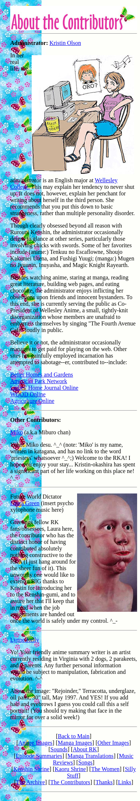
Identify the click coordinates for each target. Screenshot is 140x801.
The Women (105, 769)
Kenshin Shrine (31, 769)
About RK (85, 749)
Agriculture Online (32, 401)
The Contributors (70, 782)
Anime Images (35, 743)
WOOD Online (27, 394)
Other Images (113, 743)
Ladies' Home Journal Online (44, 388)
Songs (85, 762)
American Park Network (38, 381)
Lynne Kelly (24, 640)
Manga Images (75, 743)
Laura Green (24, 503)
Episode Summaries (39, 756)
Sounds (58, 749)
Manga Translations (91, 756)
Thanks (104, 782)
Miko (16, 432)
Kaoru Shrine (70, 769)
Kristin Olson (65, 43)
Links (124, 782)
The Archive (30, 782)
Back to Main (73, 736)
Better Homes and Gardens (41, 374)
